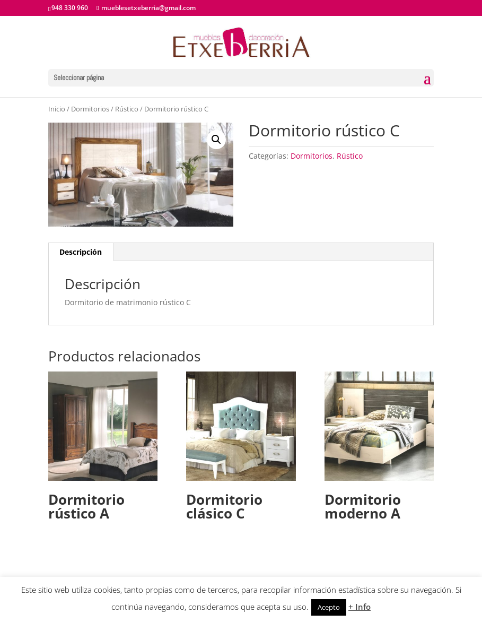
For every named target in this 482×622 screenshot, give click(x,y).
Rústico (126, 109)
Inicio (56, 109)
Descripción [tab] (80, 252)
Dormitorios (90, 109)
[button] (216, 139)
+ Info (359, 606)
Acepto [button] (329, 607)
